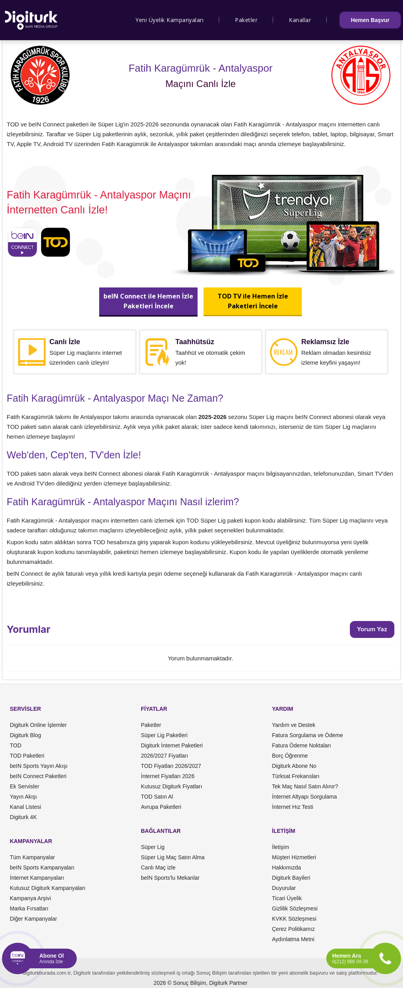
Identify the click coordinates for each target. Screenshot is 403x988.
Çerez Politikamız (293, 929)
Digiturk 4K (23, 817)
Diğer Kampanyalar (33, 919)
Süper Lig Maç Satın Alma (173, 857)
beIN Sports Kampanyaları (42, 867)
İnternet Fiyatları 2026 (167, 776)
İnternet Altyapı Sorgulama (304, 796)
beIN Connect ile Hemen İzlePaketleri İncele (148, 301)
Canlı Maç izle (158, 867)
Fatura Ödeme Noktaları (301, 745)
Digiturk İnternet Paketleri (172, 745)
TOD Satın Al (157, 796)
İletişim (280, 847)
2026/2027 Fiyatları (164, 756)
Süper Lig (153, 847)
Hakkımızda (286, 867)
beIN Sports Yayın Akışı (39, 766)
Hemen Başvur (370, 20)
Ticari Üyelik (287, 898)
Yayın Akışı (23, 796)
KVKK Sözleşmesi (294, 919)
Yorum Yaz (372, 629)
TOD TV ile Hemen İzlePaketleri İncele (252, 301)
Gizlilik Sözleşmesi (295, 908)
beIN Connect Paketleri (38, 776)
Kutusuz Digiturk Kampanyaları (47, 888)
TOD (15, 745)
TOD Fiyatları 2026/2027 (171, 766)
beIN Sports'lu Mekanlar (170, 878)
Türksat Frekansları (296, 776)
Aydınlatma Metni (293, 939)
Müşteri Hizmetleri (294, 857)
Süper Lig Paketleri (164, 735)
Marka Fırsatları (29, 908)
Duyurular (284, 888)
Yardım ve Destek (293, 725)
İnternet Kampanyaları (37, 878)
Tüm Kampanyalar (32, 857)
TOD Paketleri (27, 756)
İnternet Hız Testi (292, 807)
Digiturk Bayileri (291, 878)
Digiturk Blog (25, 735)
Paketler (246, 20)
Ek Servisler (24, 786)
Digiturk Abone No (294, 766)
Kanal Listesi (25, 807)
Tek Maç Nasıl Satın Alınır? (305, 786)
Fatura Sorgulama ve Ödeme (307, 735)
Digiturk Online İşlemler (38, 725)
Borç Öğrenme (290, 756)
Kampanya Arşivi (30, 898)
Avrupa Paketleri (161, 807)
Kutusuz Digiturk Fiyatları (171, 786)
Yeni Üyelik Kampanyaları (169, 20)
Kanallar (300, 20)
